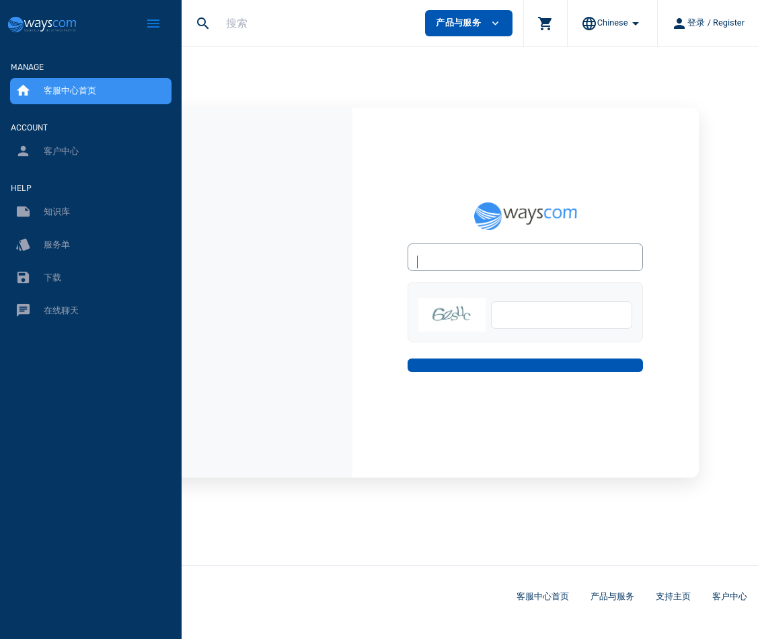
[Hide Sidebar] (153, 23)
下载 (38, 278)
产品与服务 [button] (469, 23)
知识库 (42, 212)
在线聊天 (47, 311)
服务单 (42, 245)
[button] (545, 23)
